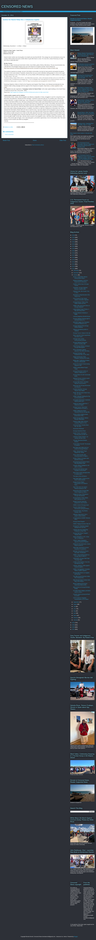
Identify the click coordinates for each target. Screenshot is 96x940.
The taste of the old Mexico (80, 476)
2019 (73, 250)
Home (35, 140)
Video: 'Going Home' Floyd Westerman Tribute (80, 451)
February (75, 617)
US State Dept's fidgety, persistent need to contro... (81, 591)
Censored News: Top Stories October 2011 (80, 511)
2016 (73, 257)
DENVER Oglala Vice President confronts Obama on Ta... (81, 323)
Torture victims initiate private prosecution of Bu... (80, 415)
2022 (73, 244)
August (75, 604)
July (74, 606)
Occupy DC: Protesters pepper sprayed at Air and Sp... (81, 526)
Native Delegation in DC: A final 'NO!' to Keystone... (81, 537)
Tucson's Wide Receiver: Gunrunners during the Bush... (81, 508)
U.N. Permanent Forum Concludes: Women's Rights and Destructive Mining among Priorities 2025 (85, 145)
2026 (73, 235)
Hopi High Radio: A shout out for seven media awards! (81, 479)
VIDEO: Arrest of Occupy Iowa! (81, 505)
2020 (73, 248)
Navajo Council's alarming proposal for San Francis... (80, 502)
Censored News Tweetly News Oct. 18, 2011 (81, 425)
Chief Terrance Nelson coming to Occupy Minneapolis (81, 346)
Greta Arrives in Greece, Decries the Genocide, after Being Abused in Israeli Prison (85, 101)
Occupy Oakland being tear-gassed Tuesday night (80, 343)
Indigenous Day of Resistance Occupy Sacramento (80, 495)
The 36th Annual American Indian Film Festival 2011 (81, 577)
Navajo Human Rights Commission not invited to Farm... (80, 483)
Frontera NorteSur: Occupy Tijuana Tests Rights (80, 389)
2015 (73, 259)
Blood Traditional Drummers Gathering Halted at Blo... (80, 584)
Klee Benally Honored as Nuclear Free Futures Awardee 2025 (85, 64)
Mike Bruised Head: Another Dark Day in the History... (81, 580)
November (76, 272)
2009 (73, 625)
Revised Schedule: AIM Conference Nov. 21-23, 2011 (81, 354)
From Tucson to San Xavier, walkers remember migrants (80, 299)
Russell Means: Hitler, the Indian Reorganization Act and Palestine (85, 113)
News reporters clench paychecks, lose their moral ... (81, 336)
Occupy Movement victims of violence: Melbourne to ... (80, 371)
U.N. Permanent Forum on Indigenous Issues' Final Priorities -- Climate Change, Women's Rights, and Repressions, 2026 (85, 157)
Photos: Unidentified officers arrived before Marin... (80, 277)
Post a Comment (9, 134)
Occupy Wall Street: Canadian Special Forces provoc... (80, 382)
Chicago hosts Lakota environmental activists (79, 339)
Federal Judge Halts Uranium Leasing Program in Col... (80, 422)
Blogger (76, 936)
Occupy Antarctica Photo (79, 431)
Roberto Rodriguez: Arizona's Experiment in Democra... (80, 281)
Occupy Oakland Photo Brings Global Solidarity (80, 326)
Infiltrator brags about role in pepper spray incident (80, 515)
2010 (73, 622)
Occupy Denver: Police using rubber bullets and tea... (80, 302)
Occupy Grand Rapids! (79, 521)
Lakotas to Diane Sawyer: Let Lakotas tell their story (80, 437)
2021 (73, 246)
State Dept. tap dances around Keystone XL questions (81, 548)
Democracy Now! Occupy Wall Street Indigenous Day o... (80, 491)
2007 (73, 629)
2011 (73, 268)
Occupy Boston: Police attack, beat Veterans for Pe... (80, 498)
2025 (73, 237)
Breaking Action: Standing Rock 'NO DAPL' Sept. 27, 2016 (85, 124)
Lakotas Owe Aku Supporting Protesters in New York (80, 530)
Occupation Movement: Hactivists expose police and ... (81, 400)
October (75, 275)
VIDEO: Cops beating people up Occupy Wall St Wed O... (81, 555)
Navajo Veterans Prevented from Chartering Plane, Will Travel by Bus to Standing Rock (85, 54)
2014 (73, 261)
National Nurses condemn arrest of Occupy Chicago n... (81, 379)
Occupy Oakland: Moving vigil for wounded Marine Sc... (81, 319)
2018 (73, 253)
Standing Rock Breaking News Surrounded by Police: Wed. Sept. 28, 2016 (85, 77)
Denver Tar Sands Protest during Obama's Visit (81, 364)
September (76, 602)
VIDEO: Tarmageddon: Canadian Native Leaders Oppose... (81, 569)
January (75, 620)
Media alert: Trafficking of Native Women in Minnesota (81, 361)
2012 (73, 266)
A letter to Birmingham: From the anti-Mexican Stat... (81, 562)
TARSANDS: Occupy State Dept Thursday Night (81, 559)
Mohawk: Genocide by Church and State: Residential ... (80, 551)
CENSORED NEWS (17, 6)
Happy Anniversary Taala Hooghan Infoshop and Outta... (81, 357)
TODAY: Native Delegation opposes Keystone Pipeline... (81, 541)
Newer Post (6, 140)
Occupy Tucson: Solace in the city (81, 333)
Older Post (62, 140)
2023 (73, 241)
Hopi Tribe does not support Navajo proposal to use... (80, 487)
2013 (73, 264)
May (74, 611)
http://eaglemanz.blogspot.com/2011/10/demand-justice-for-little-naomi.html (29, 92)
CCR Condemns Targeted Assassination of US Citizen (80, 598)
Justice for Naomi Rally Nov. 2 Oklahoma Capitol (80, 404)
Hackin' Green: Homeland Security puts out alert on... (80, 433)
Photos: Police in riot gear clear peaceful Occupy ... (81, 459)
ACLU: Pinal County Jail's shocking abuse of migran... (80, 455)
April (74, 613)
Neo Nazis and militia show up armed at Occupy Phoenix (80, 448)
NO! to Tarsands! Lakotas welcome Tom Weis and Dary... (81, 350)
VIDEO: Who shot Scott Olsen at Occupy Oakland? (81, 306)
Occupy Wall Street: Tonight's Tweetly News (80, 534)
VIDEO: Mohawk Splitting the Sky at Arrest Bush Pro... (81, 397)
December (76, 270)
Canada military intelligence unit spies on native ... (81, 466)
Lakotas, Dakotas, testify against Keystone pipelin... (81, 566)
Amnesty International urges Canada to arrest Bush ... (80, 469)
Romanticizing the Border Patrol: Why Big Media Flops (81, 462)
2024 (73, 239)
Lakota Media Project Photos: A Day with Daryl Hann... (81, 310)
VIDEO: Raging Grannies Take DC (81, 523)
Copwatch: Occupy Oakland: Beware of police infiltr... (80, 288)
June (74, 608)
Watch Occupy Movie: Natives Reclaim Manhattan (80, 418)
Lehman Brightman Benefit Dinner (81, 316)
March (75, 615)
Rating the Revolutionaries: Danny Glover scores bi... (81, 544)
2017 (73, 255)
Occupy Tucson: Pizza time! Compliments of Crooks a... (80, 407)
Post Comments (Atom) (38, 145)
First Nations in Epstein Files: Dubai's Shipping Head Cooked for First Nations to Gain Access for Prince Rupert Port (85, 89)
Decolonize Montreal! (78, 428)
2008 (73, 627)
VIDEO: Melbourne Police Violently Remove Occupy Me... (81, 411)
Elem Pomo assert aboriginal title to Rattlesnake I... (81, 473)
